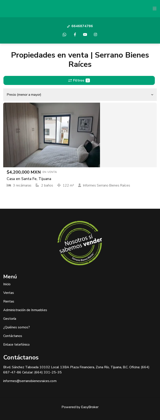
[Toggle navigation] (154, 8)
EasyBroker (89, 407)
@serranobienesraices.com (37, 381)
